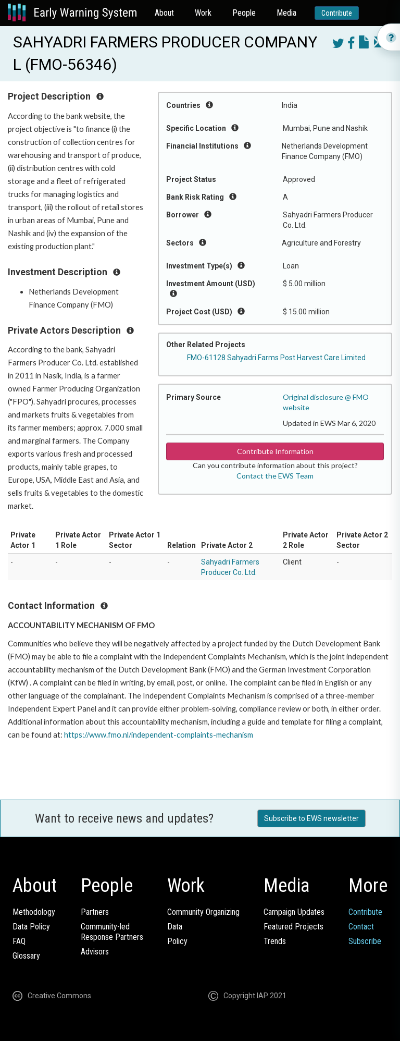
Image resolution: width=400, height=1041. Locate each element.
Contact (361, 927)
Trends (275, 941)
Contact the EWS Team (275, 475)
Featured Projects (293, 927)
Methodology (33, 912)
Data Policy (31, 927)
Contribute (336, 13)
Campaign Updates (294, 912)
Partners (95, 912)
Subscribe (364, 941)
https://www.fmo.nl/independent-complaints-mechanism (158, 734)
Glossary (26, 956)
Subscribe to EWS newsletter (311, 818)
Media (286, 13)
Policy (177, 941)
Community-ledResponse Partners (112, 932)
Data (174, 927)
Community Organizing (203, 912)
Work (203, 13)
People (244, 13)
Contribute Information (275, 451)
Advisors (95, 952)
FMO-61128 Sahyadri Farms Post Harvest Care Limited (276, 357)
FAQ (19, 941)
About (164, 13)
